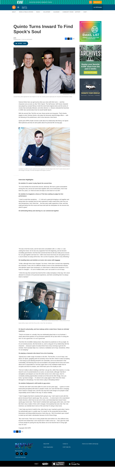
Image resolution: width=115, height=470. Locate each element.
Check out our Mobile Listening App (90, 447)
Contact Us (65, 447)
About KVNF (46, 447)
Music (38, 15)
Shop (85, 15)
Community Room (68, 15)
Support (77, 15)
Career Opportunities (48, 450)
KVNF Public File (66, 450)
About (14, 15)
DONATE (99, 4)
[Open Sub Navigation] (17, 15)
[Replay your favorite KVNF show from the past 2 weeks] (90, 56)
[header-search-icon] (91, 3)
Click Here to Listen (90, 76)
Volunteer (46, 15)
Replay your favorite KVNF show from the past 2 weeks (90, 70)
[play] (14, 10)
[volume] (18, 10)
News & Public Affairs (26, 15)
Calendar (56, 15)
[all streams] (97, 11)
